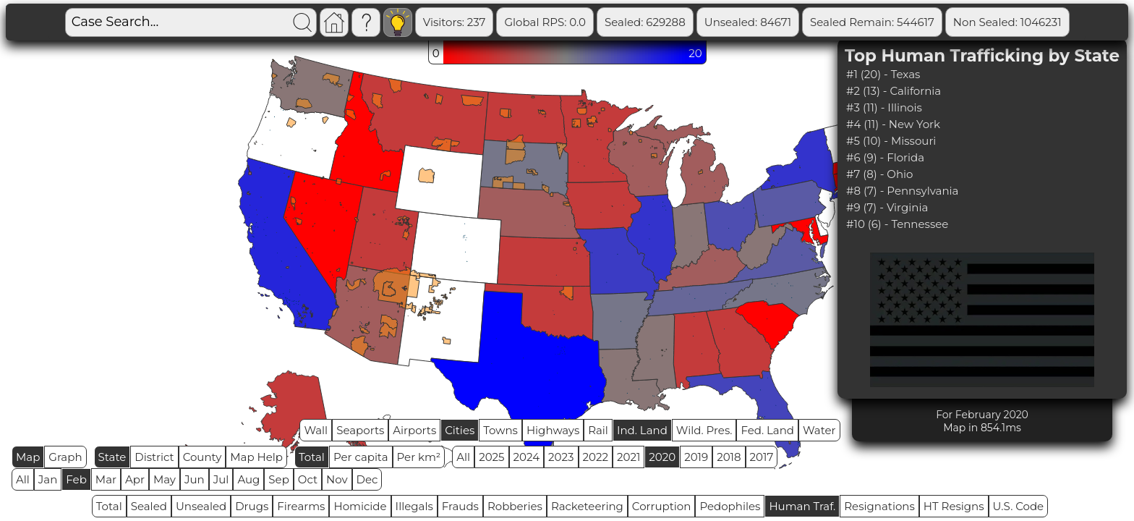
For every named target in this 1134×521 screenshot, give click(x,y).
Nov (337, 479)
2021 (628, 457)
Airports (414, 430)
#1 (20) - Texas (883, 74)
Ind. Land (642, 430)
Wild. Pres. (704, 430)
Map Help (256, 457)
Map (28, 457)
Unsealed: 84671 (747, 22)
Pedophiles (729, 506)
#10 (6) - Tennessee (897, 224)
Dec (367, 479)
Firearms (301, 506)
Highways (552, 430)
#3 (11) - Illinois (884, 107)
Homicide (359, 506)
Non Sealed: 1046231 (1007, 22)
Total (312, 457)
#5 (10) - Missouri (891, 141)
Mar (105, 479)
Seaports (360, 430)
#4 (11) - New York (893, 124)
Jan (48, 479)
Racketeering (587, 506)
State (112, 457)
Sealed (149, 506)
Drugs (251, 506)
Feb (76, 479)
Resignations (879, 506)
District (154, 457)
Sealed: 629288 (645, 22)
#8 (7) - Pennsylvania (902, 191)
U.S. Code (1018, 506)
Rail (598, 430)
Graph (65, 457)
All (463, 457)
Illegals (414, 506)
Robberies (514, 506)
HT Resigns (954, 506)
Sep (278, 479)
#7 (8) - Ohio (879, 174)
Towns (500, 430)
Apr (135, 479)
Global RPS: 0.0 (545, 22)
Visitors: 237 (454, 22)
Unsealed (201, 506)
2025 (491, 457)
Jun (194, 479)
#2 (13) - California (893, 91)
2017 (762, 457)
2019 (696, 457)
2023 (561, 457)
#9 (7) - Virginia (887, 207)
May (164, 479)
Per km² (419, 457)
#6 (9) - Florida (885, 157)
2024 (526, 457)
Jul (221, 479)
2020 (662, 457)
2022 (595, 457)
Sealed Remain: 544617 (872, 22)
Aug (248, 479)
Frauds (460, 506)
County (202, 457)
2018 (729, 457)
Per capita (360, 457)
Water (819, 430)
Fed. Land (767, 430)
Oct (307, 479)
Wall (316, 430)
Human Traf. (802, 506)
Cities (459, 430)
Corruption (661, 506)
